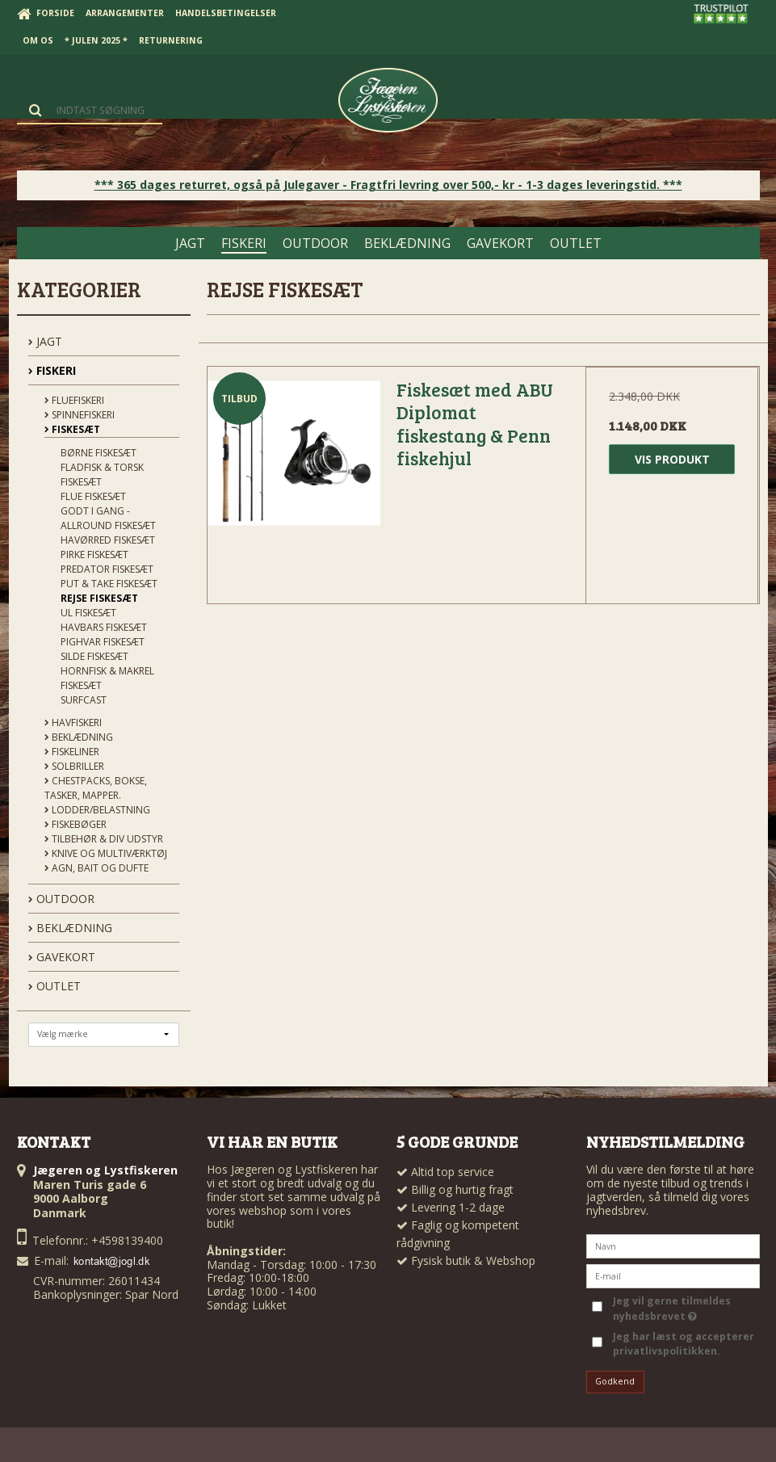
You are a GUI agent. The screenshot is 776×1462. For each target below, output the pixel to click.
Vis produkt (672, 459)
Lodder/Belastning (97, 810)
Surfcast (84, 700)
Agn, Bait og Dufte (96, 868)
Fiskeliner (71, 751)
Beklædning (78, 737)
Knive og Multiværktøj (105, 853)
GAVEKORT (61, 956)
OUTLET (54, 986)
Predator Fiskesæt (107, 569)
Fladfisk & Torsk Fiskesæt (102, 474)
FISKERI (52, 370)
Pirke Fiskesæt (94, 554)
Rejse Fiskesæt (99, 598)
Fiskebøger (75, 824)
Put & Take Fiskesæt (109, 583)
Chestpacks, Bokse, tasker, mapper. (95, 788)
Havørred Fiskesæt (108, 540)
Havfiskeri (73, 722)
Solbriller (74, 766)
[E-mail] (673, 1275)
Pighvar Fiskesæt (103, 642)
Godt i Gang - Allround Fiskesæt (108, 518)
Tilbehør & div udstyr (103, 839)
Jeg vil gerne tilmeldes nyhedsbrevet (670, 1308)
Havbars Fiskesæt (104, 627)
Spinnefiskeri (79, 415)
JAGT (45, 341)
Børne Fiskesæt (98, 453)
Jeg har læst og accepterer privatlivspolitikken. (683, 1344)
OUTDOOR (61, 898)
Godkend (615, 1381)
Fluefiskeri (74, 400)
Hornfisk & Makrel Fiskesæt (107, 678)
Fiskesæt (72, 429)
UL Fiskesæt (88, 613)
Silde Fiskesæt (94, 656)
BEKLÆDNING (70, 927)
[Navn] (673, 1245)
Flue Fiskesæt (93, 496)
